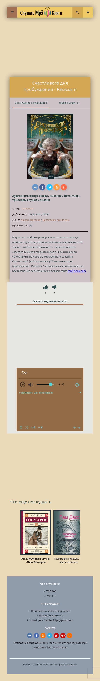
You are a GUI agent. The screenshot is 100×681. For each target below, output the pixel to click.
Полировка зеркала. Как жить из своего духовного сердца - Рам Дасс (69, 560)
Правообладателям (51, 615)
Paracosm (27, 208)
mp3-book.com (77, 271)
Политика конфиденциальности (51, 611)
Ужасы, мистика (50, 196)
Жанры (51, 595)
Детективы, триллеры (55, 220)
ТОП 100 (51, 591)
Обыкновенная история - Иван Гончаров (35, 560)
